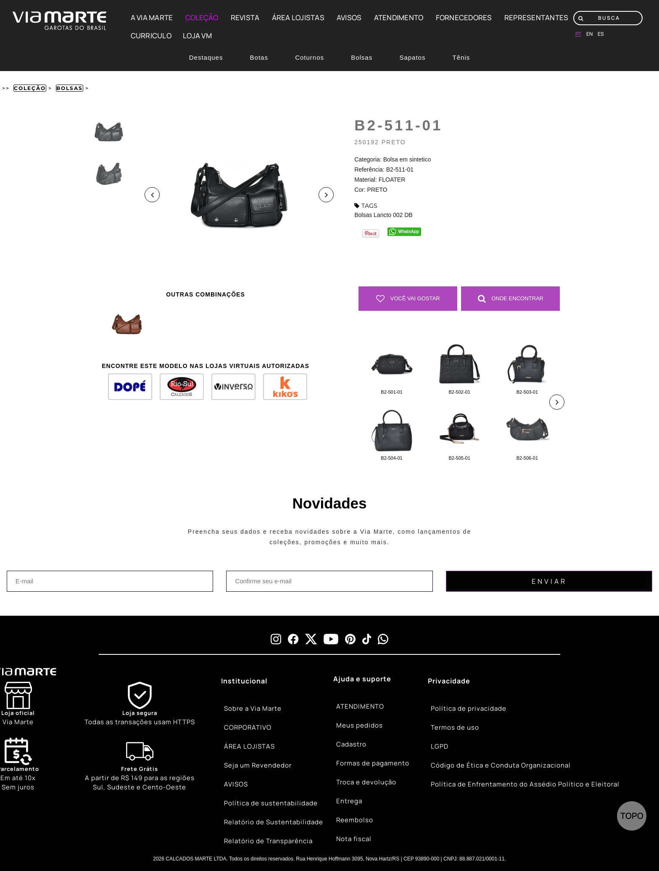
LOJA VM (197, 35)
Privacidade (449, 681)
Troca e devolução (366, 782)
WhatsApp (408, 231)
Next (326, 194)
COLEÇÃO (202, 17)
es (601, 33)
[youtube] (331, 639)
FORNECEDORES (464, 17)
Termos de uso (455, 727)
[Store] (18, 704)
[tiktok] (367, 639)
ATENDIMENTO (399, 17)
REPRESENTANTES (536, 17)
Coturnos (309, 57)
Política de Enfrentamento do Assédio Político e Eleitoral (525, 784)
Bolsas (361, 57)
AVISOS (349, 17)
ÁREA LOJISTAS (298, 17)
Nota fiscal (354, 838)
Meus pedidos (359, 725)
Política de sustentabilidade (271, 803)
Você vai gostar (408, 298)
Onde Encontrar (510, 298)
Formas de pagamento (372, 763)
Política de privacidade (468, 708)
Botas (259, 57)
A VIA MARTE (152, 17)
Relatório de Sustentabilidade (273, 822)
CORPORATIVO (248, 727)
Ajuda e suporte (362, 678)
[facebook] (293, 639)
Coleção (30, 88)
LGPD (439, 746)
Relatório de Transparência (268, 841)
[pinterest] (350, 639)
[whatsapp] (383, 639)
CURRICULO (151, 35)
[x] (311, 639)
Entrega (349, 801)
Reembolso (354, 819)
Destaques (206, 57)
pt (578, 33)
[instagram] (275, 639)
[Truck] (140, 765)
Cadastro (351, 744)
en (589, 33)
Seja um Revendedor (258, 765)
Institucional (244, 681)
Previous (152, 194)
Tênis (461, 57)
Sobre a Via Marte (253, 708)
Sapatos (412, 57)
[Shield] (139, 704)
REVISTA (245, 17)
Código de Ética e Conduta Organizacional (501, 765)
